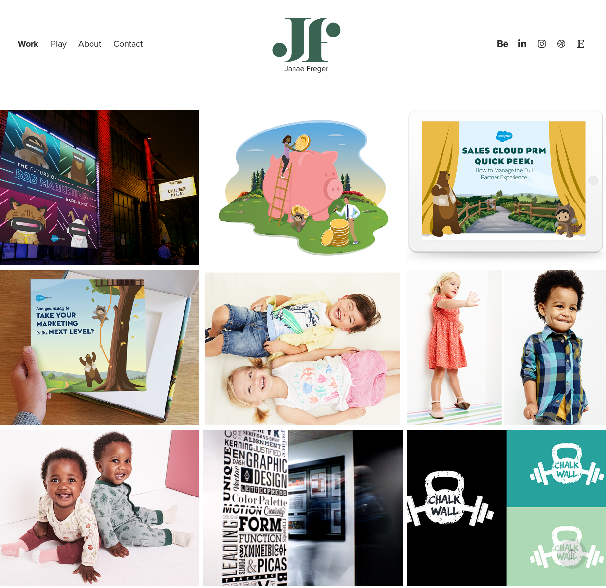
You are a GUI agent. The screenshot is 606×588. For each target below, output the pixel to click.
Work (28, 43)
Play (59, 43)
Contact (128, 43)
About (89, 43)
